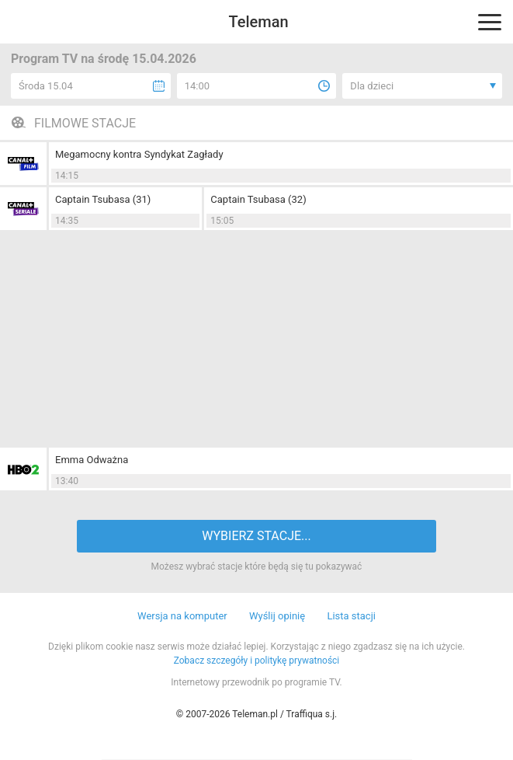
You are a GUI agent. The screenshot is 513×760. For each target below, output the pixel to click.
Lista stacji (351, 616)
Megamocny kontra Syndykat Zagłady (139, 154)
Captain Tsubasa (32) (258, 199)
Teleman (258, 21)
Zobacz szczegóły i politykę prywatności (257, 660)
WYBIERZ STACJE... (256, 535)
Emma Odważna (91, 459)
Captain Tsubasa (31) (103, 199)
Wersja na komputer (182, 616)
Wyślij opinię (277, 616)
